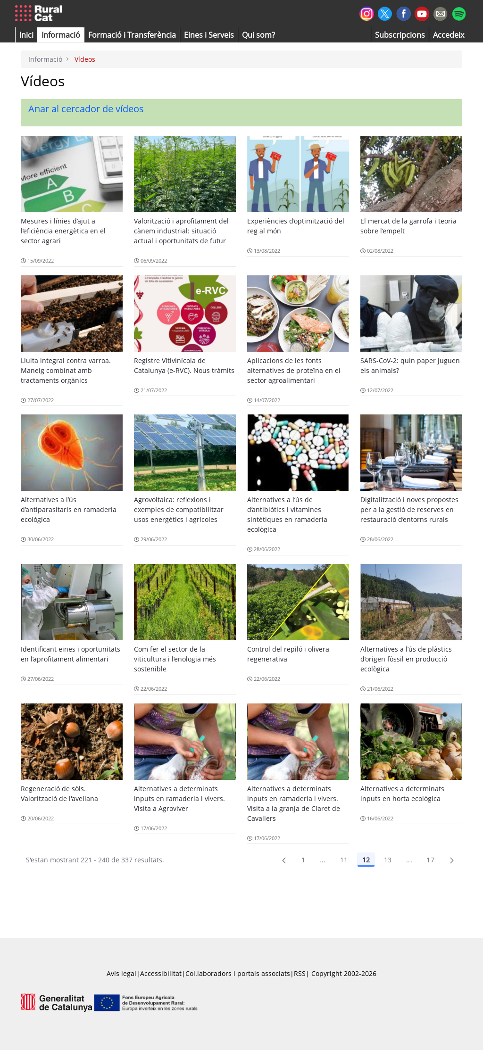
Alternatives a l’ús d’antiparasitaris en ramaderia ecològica (69, 509)
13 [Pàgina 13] (388, 859)
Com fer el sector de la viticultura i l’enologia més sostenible (175, 659)
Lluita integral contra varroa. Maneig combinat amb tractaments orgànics (66, 370)
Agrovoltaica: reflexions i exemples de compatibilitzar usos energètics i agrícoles (179, 509)
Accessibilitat (161, 973)
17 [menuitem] (430, 859)
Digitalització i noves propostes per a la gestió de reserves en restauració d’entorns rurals (409, 509)
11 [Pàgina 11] (344, 859)
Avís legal (121, 973)
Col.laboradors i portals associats (237, 973)
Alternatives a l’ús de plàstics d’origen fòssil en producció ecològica (406, 659)
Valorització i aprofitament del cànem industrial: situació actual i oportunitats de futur (181, 230)
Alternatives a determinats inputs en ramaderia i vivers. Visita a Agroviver (179, 798)
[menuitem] (132, 34)
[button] (26, 34)
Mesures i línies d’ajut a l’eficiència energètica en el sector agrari (63, 230)
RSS (300, 973)
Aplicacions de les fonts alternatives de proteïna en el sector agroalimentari (294, 370)
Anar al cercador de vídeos (86, 108)
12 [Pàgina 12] (366, 859)
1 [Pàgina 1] (303, 859)
